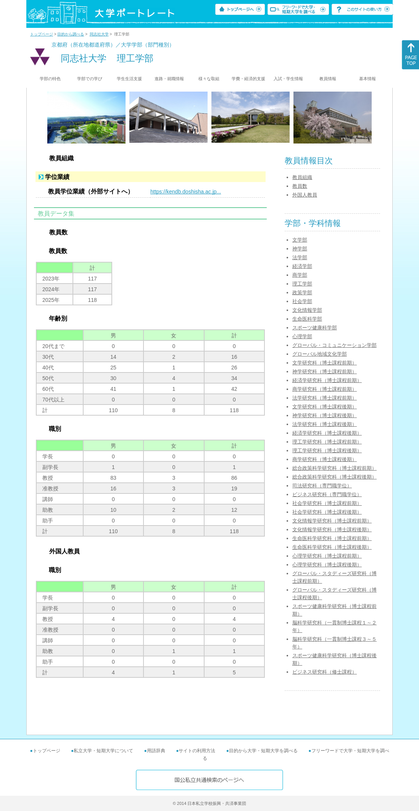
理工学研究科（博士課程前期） (327, 442)
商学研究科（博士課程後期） (324, 459)
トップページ (41, 34)
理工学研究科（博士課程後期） (327, 450)
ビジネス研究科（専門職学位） (327, 494)
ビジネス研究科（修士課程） (324, 672)
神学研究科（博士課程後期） (324, 415)
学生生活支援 (129, 78)
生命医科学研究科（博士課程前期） (332, 538)
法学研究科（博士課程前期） (324, 398)
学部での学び (89, 78)
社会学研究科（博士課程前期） (327, 503)
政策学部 (302, 292)
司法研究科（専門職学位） (322, 486)
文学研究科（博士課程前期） (324, 363)
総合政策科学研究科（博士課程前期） (334, 468)
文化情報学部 (307, 310)
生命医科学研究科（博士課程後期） (332, 547)
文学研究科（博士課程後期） (324, 407)
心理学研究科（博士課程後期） (327, 565)
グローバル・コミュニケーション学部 (334, 345)
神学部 (299, 249)
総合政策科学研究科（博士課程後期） (334, 477)
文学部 (299, 240)
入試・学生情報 (288, 78)
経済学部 (302, 266)
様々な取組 (208, 78)
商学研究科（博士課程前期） (324, 389)
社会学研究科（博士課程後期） (327, 512)
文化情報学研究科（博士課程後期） (332, 529)
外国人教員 (304, 195)
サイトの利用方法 (197, 750)
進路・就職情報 (169, 78)
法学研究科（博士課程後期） (324, 424)
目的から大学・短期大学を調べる (263, 750)
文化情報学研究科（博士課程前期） (332, 521)
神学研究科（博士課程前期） (324, 371)
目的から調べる (70, 34)
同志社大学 (99, 34)
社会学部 (302, 301)
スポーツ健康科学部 (314, 328)
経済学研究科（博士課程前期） (327, 380)
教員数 (299, 186)
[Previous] (49, 117)
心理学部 (302, 336)
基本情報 (367, 78)
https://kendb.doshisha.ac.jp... (185, 192)
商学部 (299, 275)
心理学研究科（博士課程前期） (327, 556)
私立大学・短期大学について (103, 750)
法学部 (299, 257)
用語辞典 (156, 750)
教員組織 (302, 177)
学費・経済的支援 (248, 78)
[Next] (369, 117)
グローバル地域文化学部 (319, 354)
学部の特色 (50, 78)
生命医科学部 (307, 319)
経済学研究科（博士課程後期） (327, 433)
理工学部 (302, 284)
